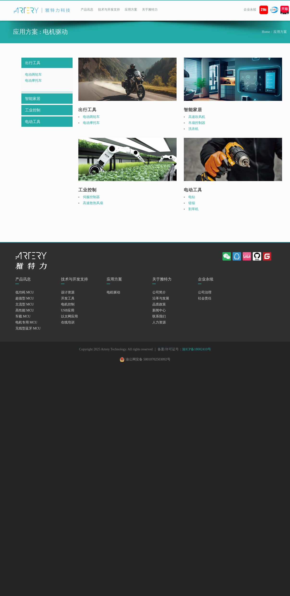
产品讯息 (87, 9)
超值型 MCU (24, 298)
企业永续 (250, 9)
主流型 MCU (24, 304)
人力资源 (159, 322)
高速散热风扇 (93, 203)
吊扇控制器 (196, 123)
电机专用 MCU (26, 322)
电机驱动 (113, 292)
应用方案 (131, 9)
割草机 (193, 209)
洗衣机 (193, 129)
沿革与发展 (160, 298)
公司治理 (204, 292)
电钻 (191, 197)
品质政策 (159, 304)
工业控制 (32, 110)
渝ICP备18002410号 (196, 349)
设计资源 (67, 292)
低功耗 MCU (24, 292)
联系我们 (159, 316)
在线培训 (67, 322)
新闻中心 (159, 310)
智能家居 (32, 99)
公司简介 (159, 292)
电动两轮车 (33, 74)
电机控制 (67, 304)
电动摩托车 (33, 80)
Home (266, 32)
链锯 (191, 203)
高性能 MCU (24, 310)
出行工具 (32, 63)
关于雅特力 (150, 9)
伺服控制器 (91, 197)
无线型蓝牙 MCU (28, 328)
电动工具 (32, 122)
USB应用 (67, 310)
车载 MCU (23, 316)
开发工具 (67, 298)
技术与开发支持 (109, 9)
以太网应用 (69, 316)
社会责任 (204, 298)
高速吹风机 (196, 117)
